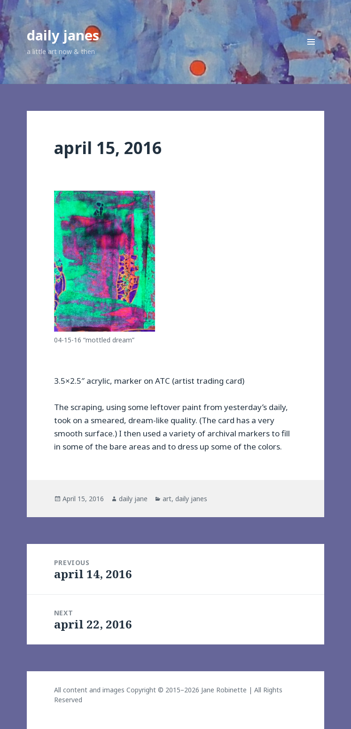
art (167, 498)
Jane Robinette (224, 689)
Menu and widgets (311, 54)
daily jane (133, 498)
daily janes (63, 35)
